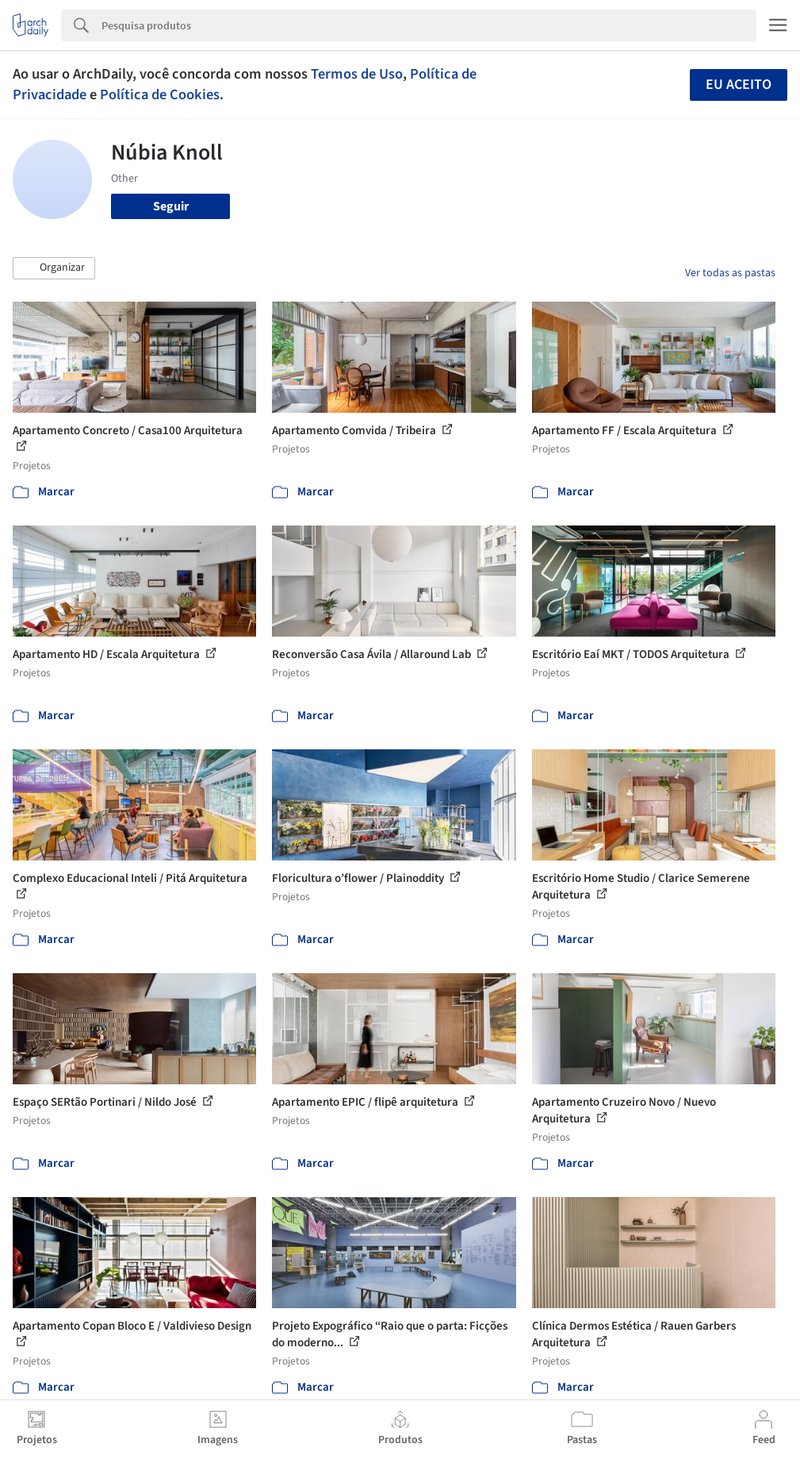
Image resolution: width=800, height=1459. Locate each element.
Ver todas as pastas (730, 273)
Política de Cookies (160, 94)
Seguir (171, 206)
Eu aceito (738, 84)
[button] (54, 268)
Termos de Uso (357, 74)
